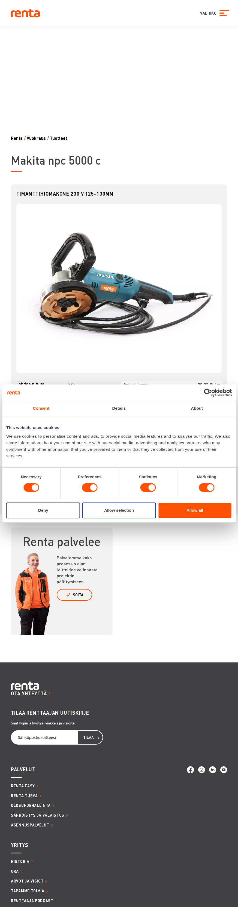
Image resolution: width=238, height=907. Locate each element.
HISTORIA (20, 861)
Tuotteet (58, 138)
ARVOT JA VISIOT (27, 880)
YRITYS (19, 845)
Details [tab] (119, 408)
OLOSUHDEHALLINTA (31, 805)
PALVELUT (23, 769)
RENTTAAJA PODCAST (32, 900)
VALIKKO (206, 13)
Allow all (194, 510)
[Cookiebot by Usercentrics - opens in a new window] (208, 392)
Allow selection (119, 510)
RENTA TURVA (24, 795)
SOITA (78, 594)
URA (15, 871)
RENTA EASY (23, 785)
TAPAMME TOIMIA (27, 890)
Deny (43, 510)
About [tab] (197, 408)
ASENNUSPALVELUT (30, 824)
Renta (17, 138)
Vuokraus (36, 138)
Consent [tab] (41, 408)
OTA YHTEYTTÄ (29, 693)
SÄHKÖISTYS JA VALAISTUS (37, 815)
